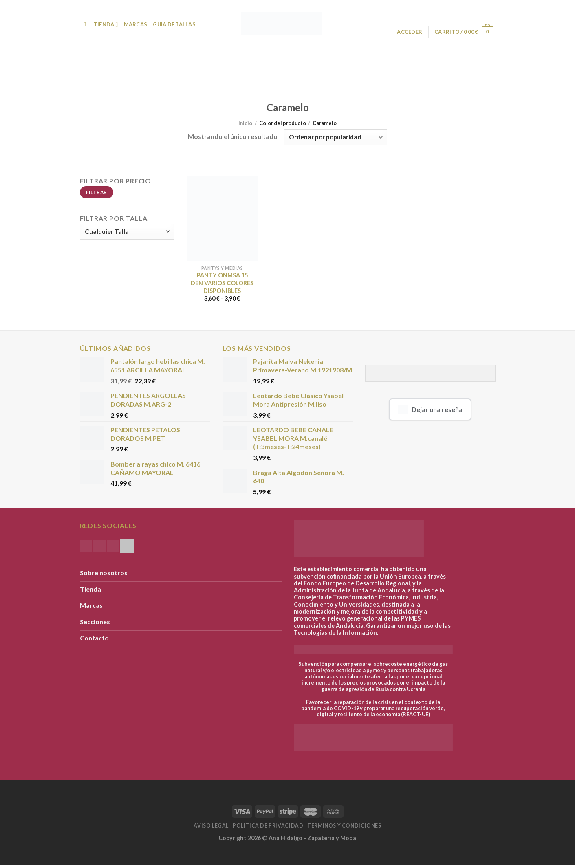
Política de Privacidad (268, 826)
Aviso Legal (211, 826)
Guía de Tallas (174, 24)
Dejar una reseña (430, 409)
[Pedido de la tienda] (335, 137)
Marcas (136, 24)
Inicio (245, 123)
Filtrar (96, 192)
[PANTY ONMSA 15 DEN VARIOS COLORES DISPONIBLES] (222, 218)
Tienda (106, 25)
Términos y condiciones (344, 826)
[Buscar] (85, 24)
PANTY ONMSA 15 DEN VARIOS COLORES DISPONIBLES (222, 283)
